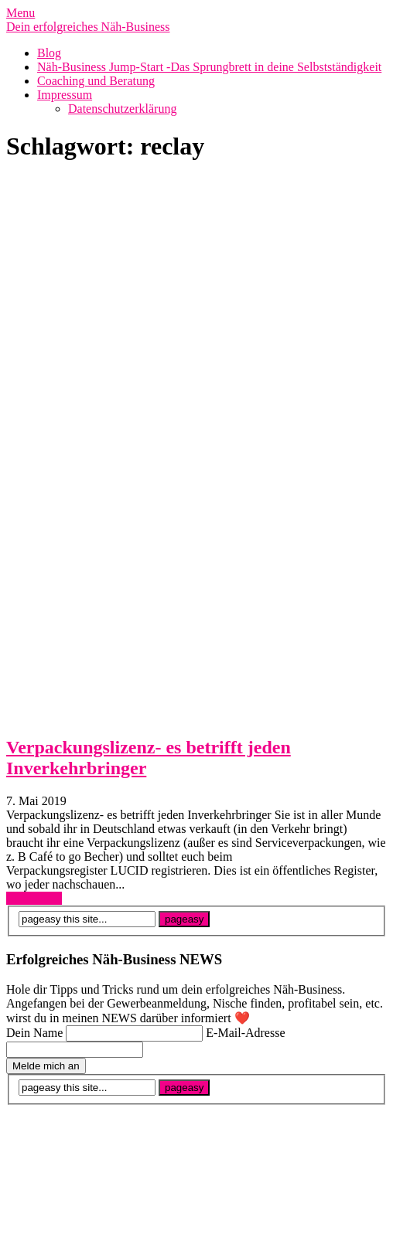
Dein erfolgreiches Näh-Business (88, 26)
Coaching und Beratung (96, 80)
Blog (49, 52)
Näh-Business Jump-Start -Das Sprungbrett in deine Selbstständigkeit (209, 66)
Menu (20, 12)
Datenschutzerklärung (122, 108)
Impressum (64, 94)
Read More (34, 898)
